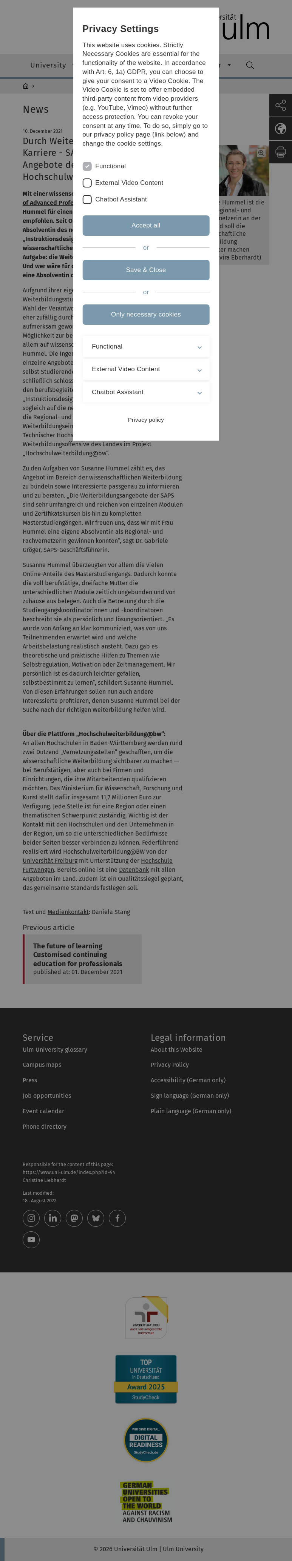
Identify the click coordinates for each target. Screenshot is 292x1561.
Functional (110, 166)
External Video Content (129, 182)
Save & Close (146, 269)
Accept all (145, 225)
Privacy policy (146, 419)
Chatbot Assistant (121, 199)
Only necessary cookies (146, 314)
